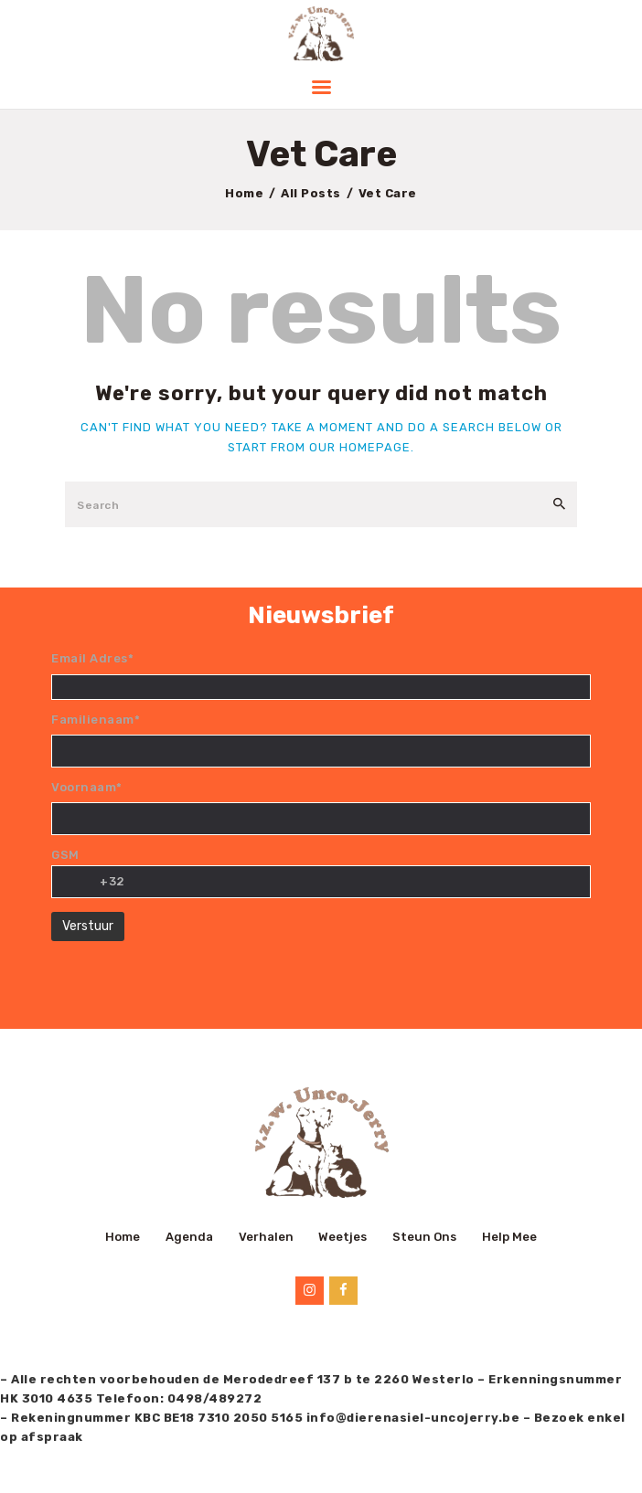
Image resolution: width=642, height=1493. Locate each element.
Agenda (189, 1237)
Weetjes (342, 1237)
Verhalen (266, 1237)
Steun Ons (424, 1237)
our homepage (360, 447)
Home (244, 193)
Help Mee (509, 1237)
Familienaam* (95, 719)
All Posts (311, 193)
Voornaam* (87, 787)
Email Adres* (92, 658)
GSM (65, 855)
